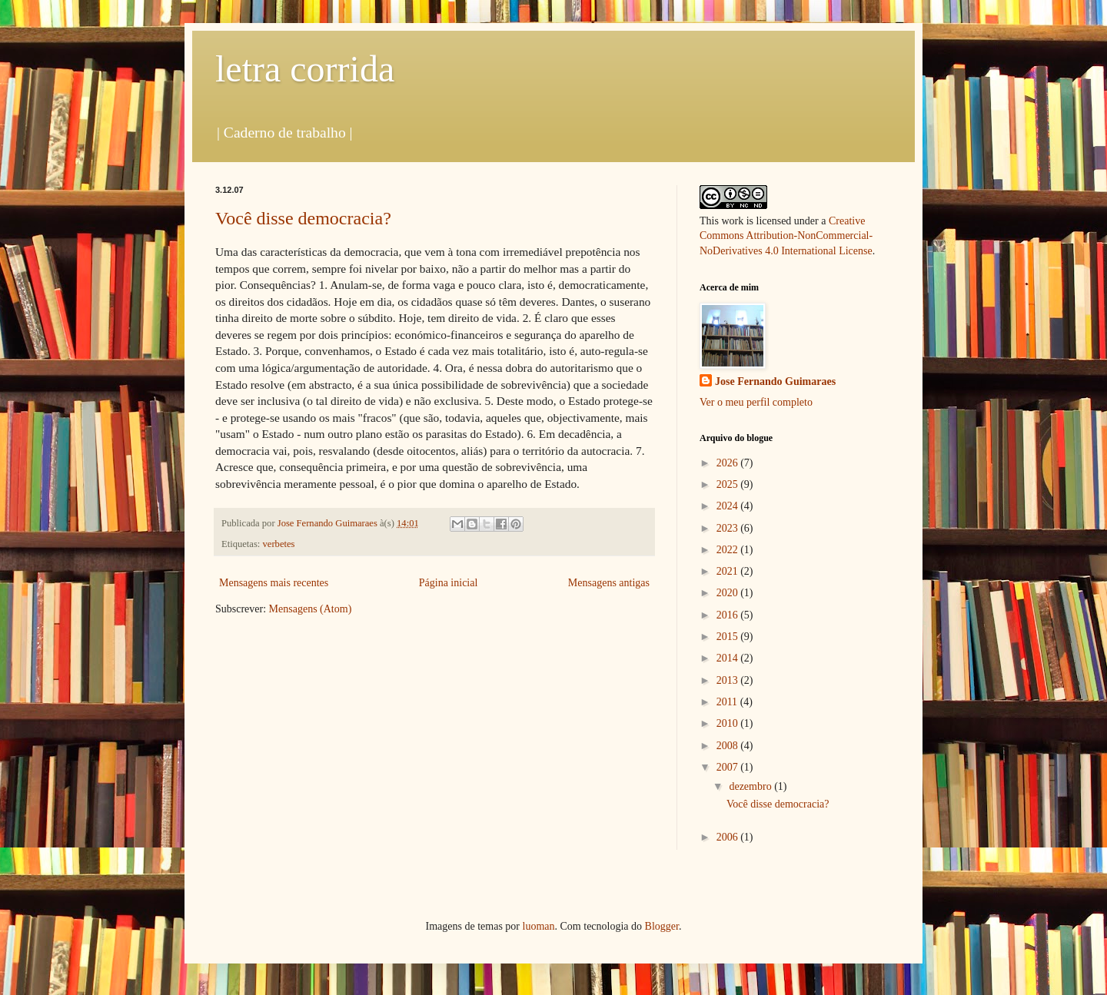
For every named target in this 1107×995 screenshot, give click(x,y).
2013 (728, 680)
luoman (539, 926)
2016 (728, 615)
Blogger (662, 926)
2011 (728, 702)
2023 (728, 528)
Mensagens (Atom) (310, 609)
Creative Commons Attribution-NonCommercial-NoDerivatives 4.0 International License (786, 236)
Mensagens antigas (609, 583)
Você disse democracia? (303, 218)
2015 (728, 636)
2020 (728, 593)
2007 (728, 767)
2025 (728, 484)
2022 (728, 550)
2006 (728, 837)
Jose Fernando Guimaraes (775, 381)
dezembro (751, 786)
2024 (728, 506)
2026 (728, 463)
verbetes (279, 544)
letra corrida (304, 68)
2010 (728, 723)
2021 (728, 571)
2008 (728, 745)
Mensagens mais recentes (273, 583)
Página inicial (448, 583)
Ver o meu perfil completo (756, 402)
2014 (728, 658)
